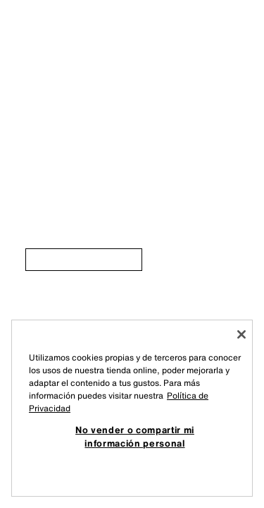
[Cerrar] (241, 334)
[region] (132, 408)
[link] (83, 259)
